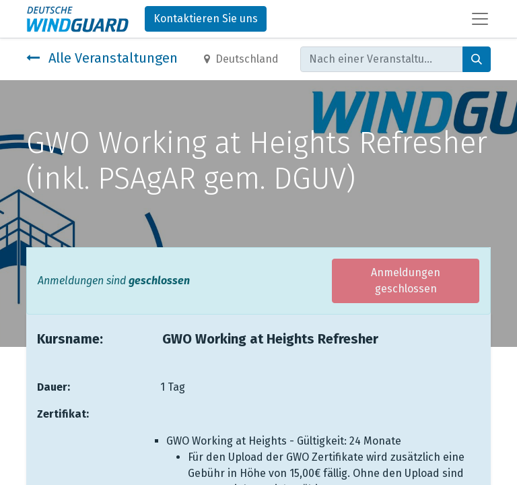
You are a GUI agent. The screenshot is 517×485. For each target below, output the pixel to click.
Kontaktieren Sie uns (205, 18)
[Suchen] (476, 59)
